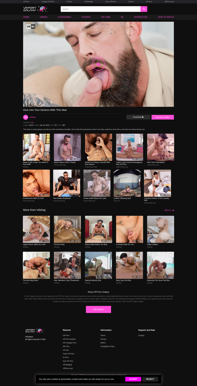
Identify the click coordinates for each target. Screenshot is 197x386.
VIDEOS (43, 17)
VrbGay (32, 117)
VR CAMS (105, 17)
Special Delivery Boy (93, 280)
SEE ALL (169, 210)
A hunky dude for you (125, 244)
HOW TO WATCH (166, 17)
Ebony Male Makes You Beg (96, 244)
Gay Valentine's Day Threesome (66, 280)
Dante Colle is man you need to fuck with (35, 163)
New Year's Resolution (156, 162)
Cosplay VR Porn (48, 2)
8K (122, 17)
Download (138, 117)
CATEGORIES (64, 17)
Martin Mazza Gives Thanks (65, 162)
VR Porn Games (69, 339)
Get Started (98, 309)
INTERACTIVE (140, 17)
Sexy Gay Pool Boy (123, 280)
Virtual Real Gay (60, 165)
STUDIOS (86, 17)
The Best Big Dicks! (30, 280)
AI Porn (131, 2)
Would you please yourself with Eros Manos (97, 163)
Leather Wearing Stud (122, 198)
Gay (32, 122)
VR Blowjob (88, 2)
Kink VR (117, 201)
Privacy (103, 339)
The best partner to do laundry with (156, 199)
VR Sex (69, 2)
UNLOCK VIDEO (162, 117)
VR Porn (26, 2)
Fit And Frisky (59, 244)
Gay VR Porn (68, 361)
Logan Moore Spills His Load (34, 244)
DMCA (103, 343)
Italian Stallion (152, 244)
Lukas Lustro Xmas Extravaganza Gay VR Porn (129, 163)
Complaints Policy (107, 346)
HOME (26, 17)
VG (25, 117)
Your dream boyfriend (61, 198)
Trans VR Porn (110, 2)
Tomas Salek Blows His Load (94, 198)
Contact (141, 335)
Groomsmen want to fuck (33, 198)
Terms (103, 335)
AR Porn (149, 2)
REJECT (150, 379)
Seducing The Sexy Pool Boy (158, 280)
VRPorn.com (169, 2)
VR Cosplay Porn (69, 343)
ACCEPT (133, 379)
